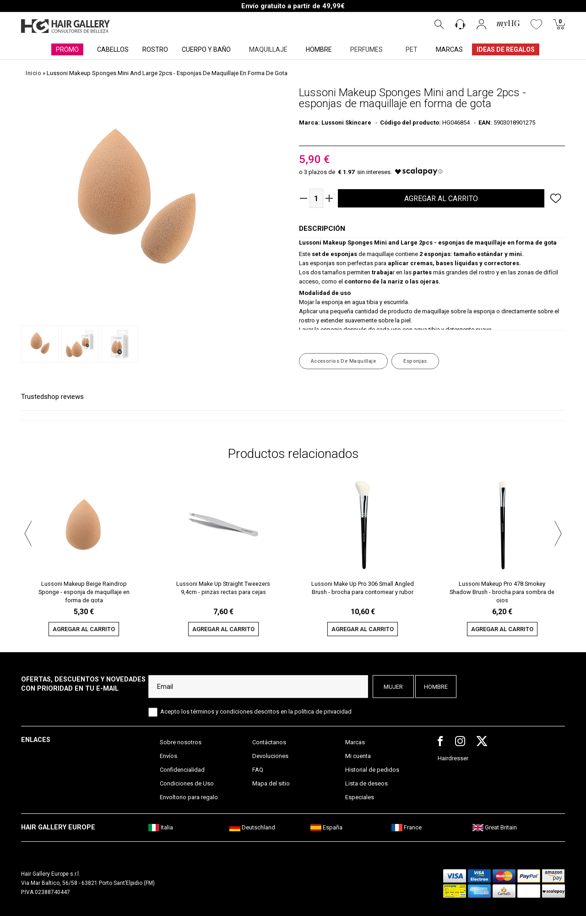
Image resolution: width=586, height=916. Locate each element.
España (326, 827)
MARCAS (449, 49)
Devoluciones (270, 755)
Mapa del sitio (271, 783)
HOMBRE (319, 49)
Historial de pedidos (372, 769)
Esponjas (415, 361)
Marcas (355, 742)
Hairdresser (453, 758)
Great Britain (494, 827)
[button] (28, 532)
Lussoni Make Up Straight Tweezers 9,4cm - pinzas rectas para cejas (223, 587)
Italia (160, 827)
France (406, 827)
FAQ (257, 769)
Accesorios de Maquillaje (343, 361)
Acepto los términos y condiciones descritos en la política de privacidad (256, 711)
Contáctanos (269, 742)
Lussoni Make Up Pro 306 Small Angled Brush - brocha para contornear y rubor (362, 587)
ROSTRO (155, 49)
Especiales (359, 797)
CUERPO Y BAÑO (206, 49)
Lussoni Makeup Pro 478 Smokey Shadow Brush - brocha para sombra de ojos (502, 591)
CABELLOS (113, 49)
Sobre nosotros (180, 742)
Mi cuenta (358, 755)
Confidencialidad (182, 769)
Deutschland (252, 827)
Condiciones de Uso (187, 783)
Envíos (168, 755)
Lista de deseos (366, 783)
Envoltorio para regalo (189, 797)
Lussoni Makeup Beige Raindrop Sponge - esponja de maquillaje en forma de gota (84, 591)
